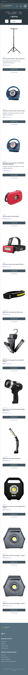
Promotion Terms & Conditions (8, 661)
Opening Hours (4, 648)
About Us (3, 655)
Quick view (14, 72)
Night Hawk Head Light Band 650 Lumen (13, 312)
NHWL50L (5, 602)
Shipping (3, 643)
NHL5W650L (5, 310)
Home (8, 12)
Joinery (20, 12)
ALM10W (4, 109)
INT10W (4, 214)
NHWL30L (5, 554)
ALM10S (4, 57)
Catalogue (14, 12)
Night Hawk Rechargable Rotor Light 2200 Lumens (13, 361)
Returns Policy (4, 646)
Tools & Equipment (12, 13)
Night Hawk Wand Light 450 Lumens (12, 458)
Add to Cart (14, 69)
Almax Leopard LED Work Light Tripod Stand (14, 58)
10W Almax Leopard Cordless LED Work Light (14, 111)
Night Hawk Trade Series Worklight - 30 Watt (14, 555)
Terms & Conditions (6, 659)
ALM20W (4, 161)
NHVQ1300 (5, 407)
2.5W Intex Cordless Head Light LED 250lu (13, 264)
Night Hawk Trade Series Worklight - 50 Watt (14, 603)
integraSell (14, 670)
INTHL (4, 262)
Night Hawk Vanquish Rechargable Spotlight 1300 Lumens (14, 410)
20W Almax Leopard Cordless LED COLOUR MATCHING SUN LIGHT (13, 163)
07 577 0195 (10, 1)
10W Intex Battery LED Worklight (11, 216)
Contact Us (3, 1)
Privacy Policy (4, 657)
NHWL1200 (5, 504)
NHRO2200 (5, 358)
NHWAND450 (5, 457)
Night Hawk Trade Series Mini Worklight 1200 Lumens (14, 507)
